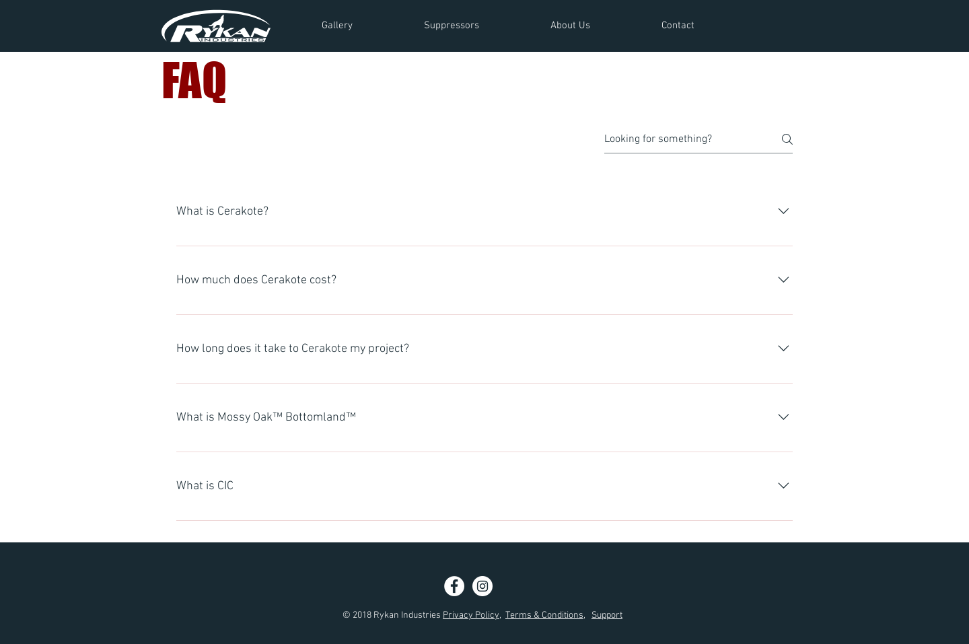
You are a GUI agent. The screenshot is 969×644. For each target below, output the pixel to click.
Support (606, 615)
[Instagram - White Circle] (482, 586)
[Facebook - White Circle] (454, 586)
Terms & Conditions (544, 615)
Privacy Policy (471, 615)
